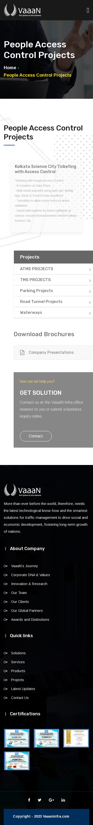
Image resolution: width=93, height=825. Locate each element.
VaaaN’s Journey (24, 566)
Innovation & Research (29, 584)
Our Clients (20, 602)
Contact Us (20, 698)
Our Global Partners (27, 611)
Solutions (18, 653)
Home (10, 67)
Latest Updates (23, 689)
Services (18, 662)
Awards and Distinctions (30, 620)
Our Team (19, 593)
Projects (17, 680)
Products (18, 671)
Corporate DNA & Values (30, 575)
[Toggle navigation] (88, 7)
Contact (43, 436)
